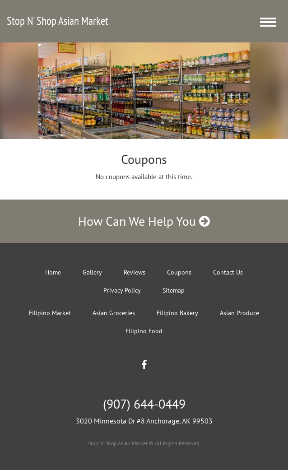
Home (53, 272)
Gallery (92, 272)
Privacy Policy (122, 290)
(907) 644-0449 (144, 404)
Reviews (134, 272)
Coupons (179, 272)
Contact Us (228, 272)
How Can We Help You (144, 221)
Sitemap (174, 290)
